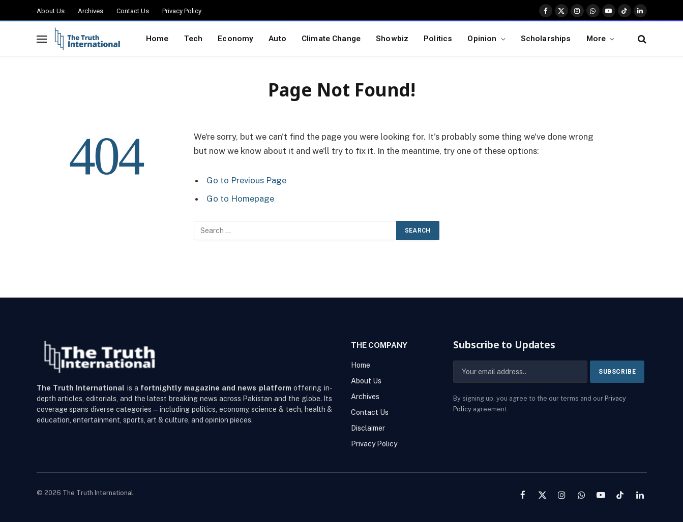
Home (157, 38)
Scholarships (546, 38)
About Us (51, 11)
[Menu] (42, 38)
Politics (438, 38)
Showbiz (392, 38)
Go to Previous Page (246, 180)
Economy (235, 38)
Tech (193, 38)
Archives (90, 11)
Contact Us (132, 11)
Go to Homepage (240, 198)
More (596, 38)
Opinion (481, 38)
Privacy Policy (181, 11)
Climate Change (331, 38)
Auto (277, 38)
